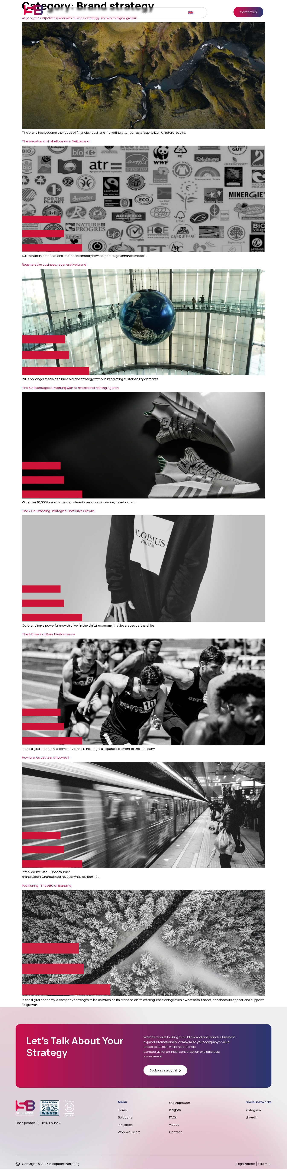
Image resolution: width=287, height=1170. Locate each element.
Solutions (79, 13)
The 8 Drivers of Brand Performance (48, 634)
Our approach (142, 13)
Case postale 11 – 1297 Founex (38, 1123)
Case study (120, 13)
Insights (162, 13)
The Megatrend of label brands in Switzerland (55, 141)
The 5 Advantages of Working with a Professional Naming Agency (70, 387)
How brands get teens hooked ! (45, 757)
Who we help (99, 13)
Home (64, 13)
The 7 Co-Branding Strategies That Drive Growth (58, 511)
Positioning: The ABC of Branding (46, 885)
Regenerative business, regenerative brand (54, 264)
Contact (177, 13)
